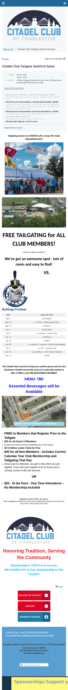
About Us (8, 49)
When (11, 74)
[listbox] (55, 58)
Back (7, 59)
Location (10, 80)
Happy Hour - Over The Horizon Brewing (27, 632)
